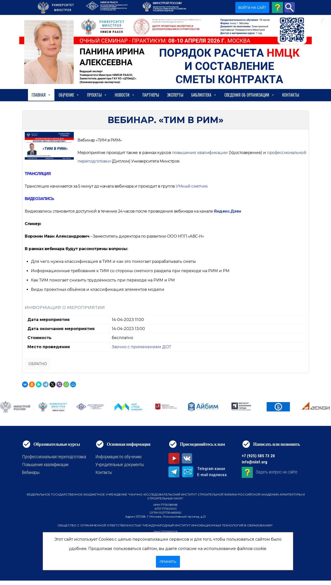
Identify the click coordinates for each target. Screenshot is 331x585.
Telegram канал (211, 468)
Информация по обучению (118, 456)
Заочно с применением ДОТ (141, 346)
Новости (125, 95)
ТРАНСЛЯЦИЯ (38, 174)
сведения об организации (249, 95)
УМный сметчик (192, 186)
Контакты (290, 95)
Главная (41, 95)
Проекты (97, 95)
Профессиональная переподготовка (54, 456)
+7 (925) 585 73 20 (258, 455)
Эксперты (175, 95)
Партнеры (150, 95)
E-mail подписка (212, 474)
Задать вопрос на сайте (276, 471)
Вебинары (30, 472)
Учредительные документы (119, 464)
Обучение (69, 95)
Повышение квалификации (45, 464)
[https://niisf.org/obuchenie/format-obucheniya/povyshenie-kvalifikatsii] (200, 152)
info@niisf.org (254, 461)
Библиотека (203, 95)
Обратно (37, 364)
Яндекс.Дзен (227, 211)
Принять (168, 562)
